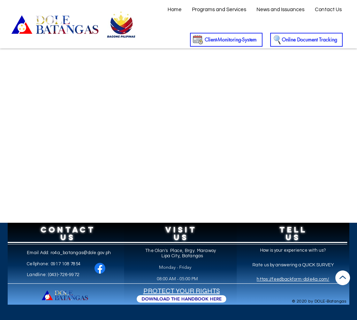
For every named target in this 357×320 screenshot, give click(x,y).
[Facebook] (100, 268)
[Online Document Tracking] (306, 40)
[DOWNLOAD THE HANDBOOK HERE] (181, 299)
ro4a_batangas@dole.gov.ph (81, 252)
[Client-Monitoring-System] (226, 40)
